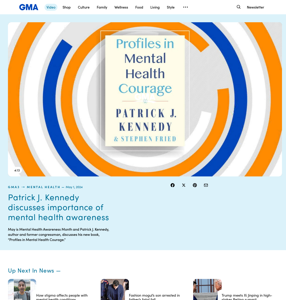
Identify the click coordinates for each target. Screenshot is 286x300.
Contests (122, 227)
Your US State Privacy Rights (169, 228)
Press (158, 255)
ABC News (200, 234)
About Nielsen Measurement (164, 246)
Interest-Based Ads (167, 237)
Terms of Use (125, 234)
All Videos (200, 248)
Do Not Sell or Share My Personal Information (131, 250)
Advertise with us (127, 270)
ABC (197, 241)
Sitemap (238, 227)
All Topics (200, 255)
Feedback (161, 262)
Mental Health (205, 24)
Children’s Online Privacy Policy (132, 260)
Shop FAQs (201, 227)
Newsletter (255, 7)
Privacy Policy (125, 241)
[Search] (238, 7)
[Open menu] (185, 7)
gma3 (175, 24)
